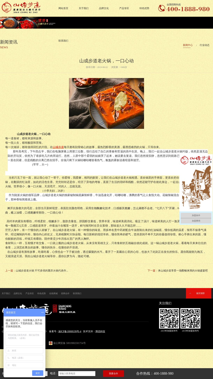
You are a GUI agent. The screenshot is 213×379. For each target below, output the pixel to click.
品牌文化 (104, 8)
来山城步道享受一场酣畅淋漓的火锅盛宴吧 (183, 270)
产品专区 (124, 8)
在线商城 (53, 293)
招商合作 (65, 293)
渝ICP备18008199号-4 (69, 331)
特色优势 (144, 8)
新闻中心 (188, 45)
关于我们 (84, 8)
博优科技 (100, 331)
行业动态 (205, 45)
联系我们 (77, 293)
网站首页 (63, 8)
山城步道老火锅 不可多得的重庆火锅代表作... (42, 270)
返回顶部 (200, 293)
